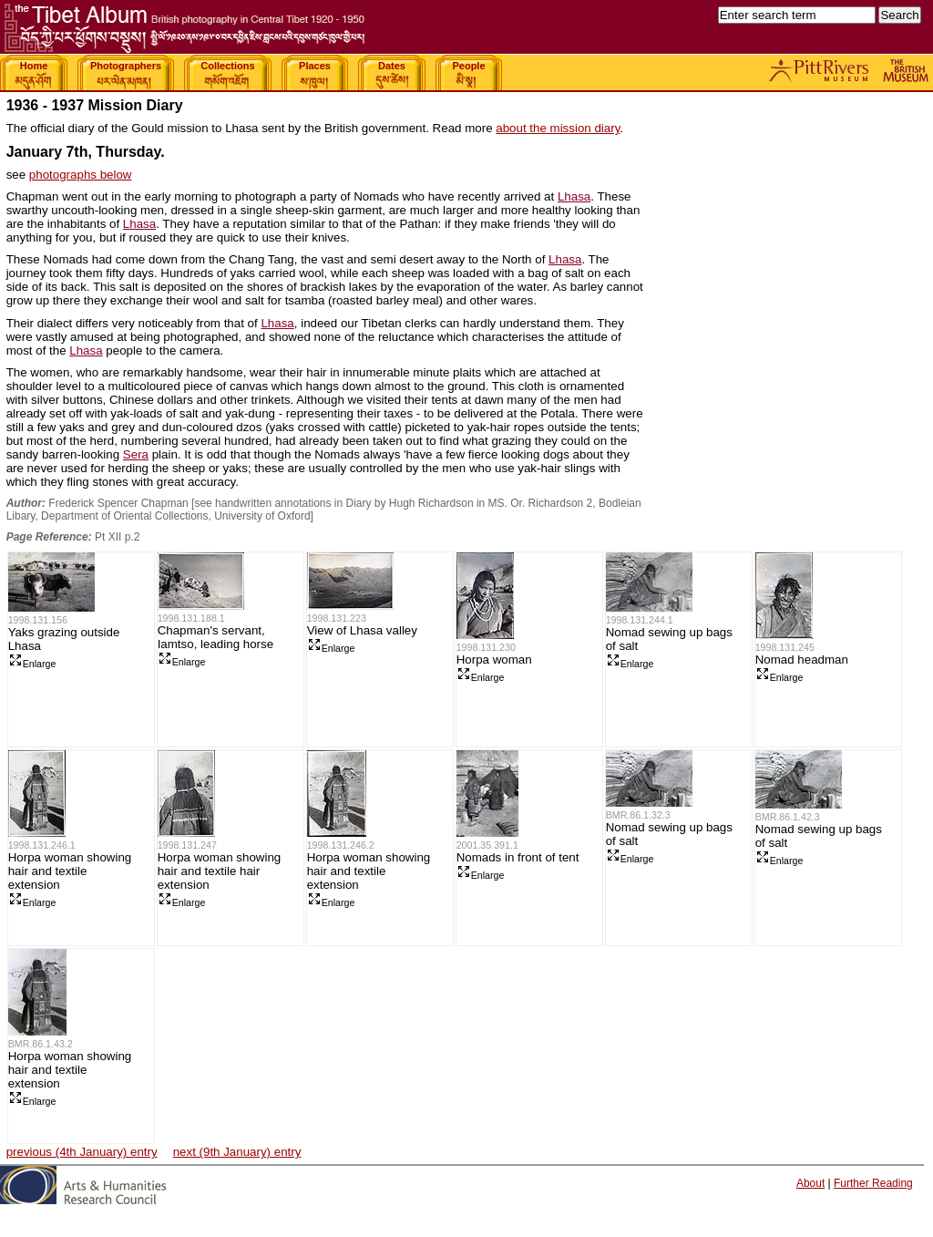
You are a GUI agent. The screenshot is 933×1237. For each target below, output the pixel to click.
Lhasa (574, 196)
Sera (136, 454)
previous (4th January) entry (82, 1152)
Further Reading (873, 1183)
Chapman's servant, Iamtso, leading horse (215, 637)
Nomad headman (801, 659)
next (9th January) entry (237, 1152)
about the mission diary (558, 128)
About (810, 1183)
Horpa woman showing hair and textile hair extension (220, 871)
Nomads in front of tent (517, 857)
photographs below (80, 174)
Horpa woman (494, 659)
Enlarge (32, 663)
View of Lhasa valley (362, 630)
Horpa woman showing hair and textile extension (70, 871)
